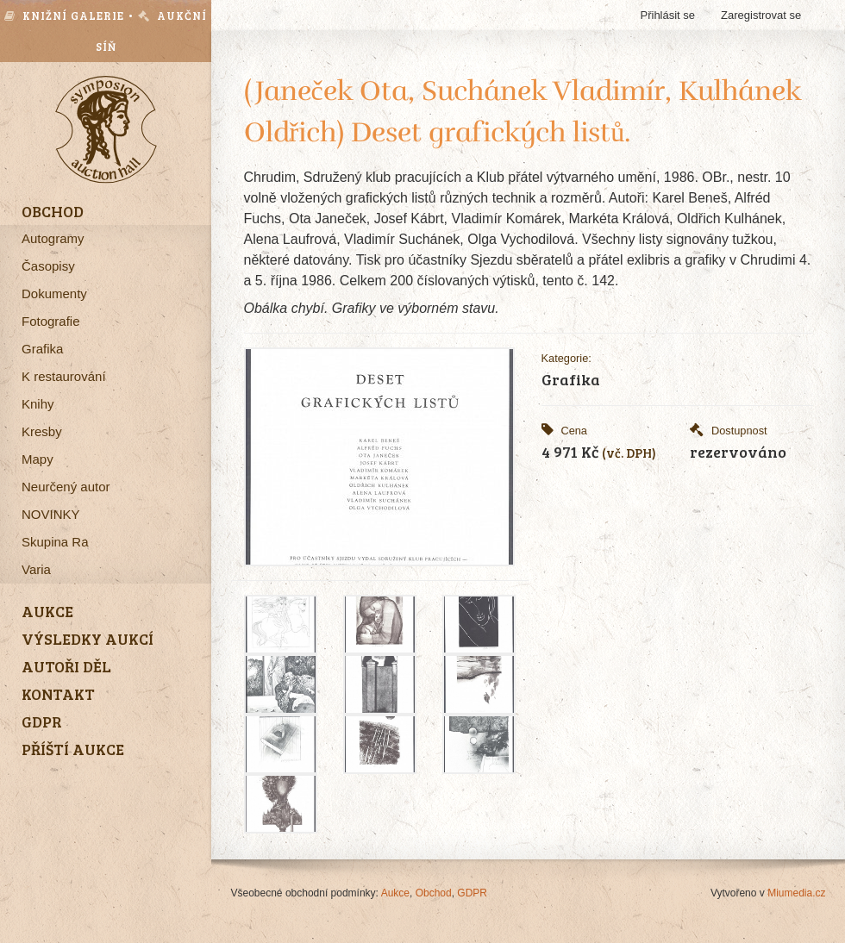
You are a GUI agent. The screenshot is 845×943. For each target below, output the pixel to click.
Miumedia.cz (796, 893)
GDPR (472, 893)
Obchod (434, 893)
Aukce (395, 893)
